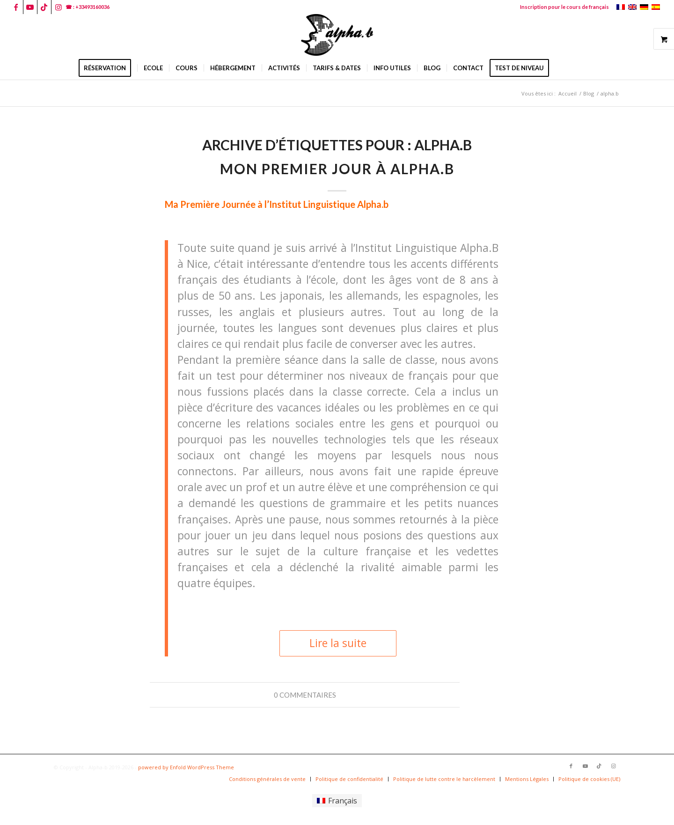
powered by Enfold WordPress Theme (186, 767)
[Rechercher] (561, 68)
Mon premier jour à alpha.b (337, 168)
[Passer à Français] (337, 801)
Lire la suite (337, 643)
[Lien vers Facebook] (16, 7)
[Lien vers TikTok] (44, 7)
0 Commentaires (305, 695)
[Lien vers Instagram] (58, 7)
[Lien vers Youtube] (30, 7)
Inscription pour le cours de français (564, 7)
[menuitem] (562, 7)
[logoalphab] (337, 35)
